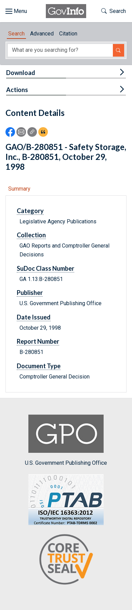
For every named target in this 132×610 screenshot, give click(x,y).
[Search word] (60, 50)
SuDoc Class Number (45, 268)
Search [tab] (16, 33)
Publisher (30, 292)
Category (30, 210)
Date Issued (34, 317)
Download (20, 72)
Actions (17, 89)
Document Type (39, 366)
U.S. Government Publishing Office (66, 440)
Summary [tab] (19, 188)
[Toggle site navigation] (16, 11)
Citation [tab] (68, 33)
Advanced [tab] (42, 33)
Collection (31, 235)
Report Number (38, 341)
